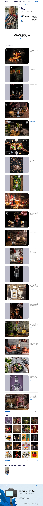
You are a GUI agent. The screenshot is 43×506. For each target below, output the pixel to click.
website (23, 21)
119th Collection (32, 71)
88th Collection (32, 215)
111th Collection (32, 90)
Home (13, 4)
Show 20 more (7, 411)
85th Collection (32, 289)
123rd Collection (32, 52)
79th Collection (32, 346)
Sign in (36, 1)
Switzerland (21, 4)
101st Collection (32, 139)
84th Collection (32, 307)
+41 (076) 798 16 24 (25, 16)
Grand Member (34, 16)
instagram (24, 20)
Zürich (25, 4)
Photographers (16, 1)
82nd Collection (32, 327)
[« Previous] (30, 460)
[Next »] (37, 412)
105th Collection (32, 103)
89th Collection (32, 194)
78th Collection (32, 380)
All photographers (21, 479)
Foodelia (7, 1)
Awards (20, 1)
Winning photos (10, 41)
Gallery (24, 1)
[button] (35, 42)
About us (28, 1)
